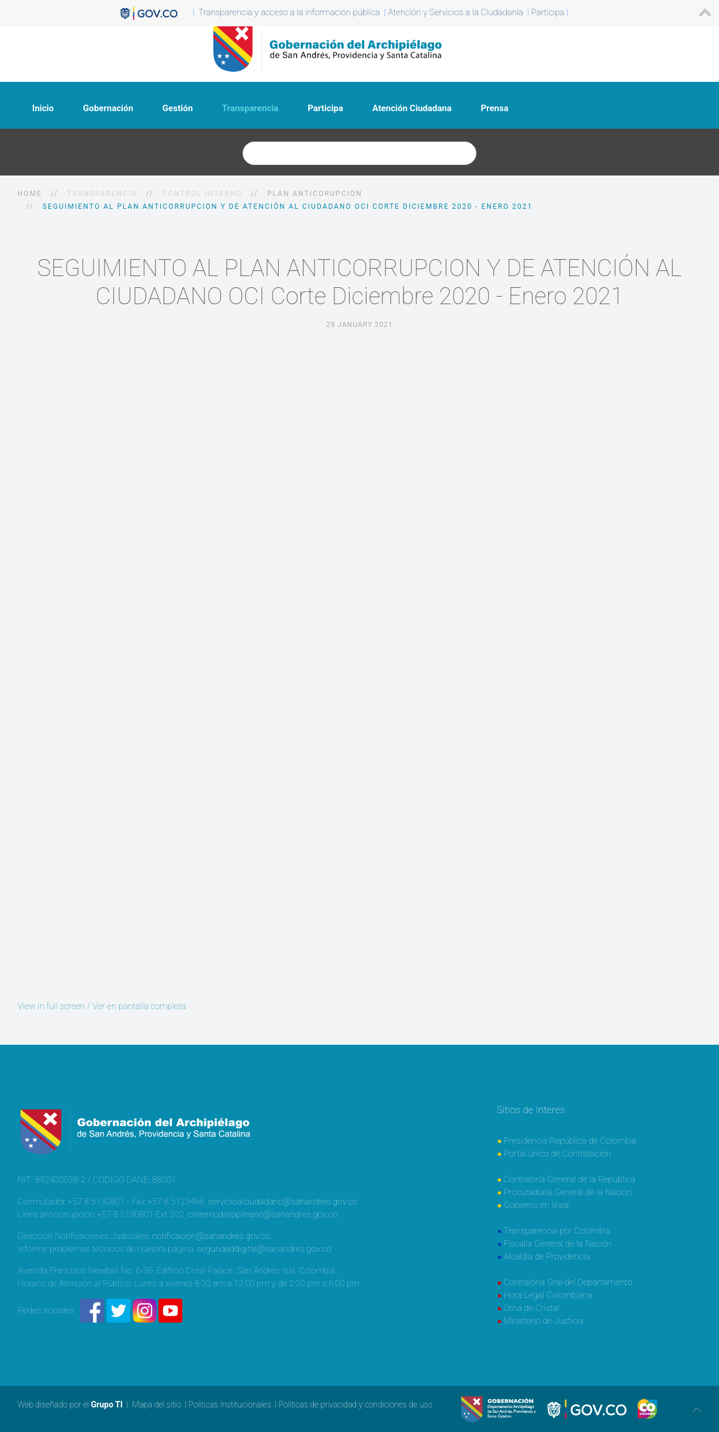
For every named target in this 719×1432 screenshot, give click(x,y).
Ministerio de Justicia (544, 1321)
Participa (325, 108)
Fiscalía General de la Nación (558, 1243)
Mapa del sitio (156, 1404)
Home (30, 194)
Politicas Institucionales (229, 1404)
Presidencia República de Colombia (570, 1140)
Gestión (178, 108)
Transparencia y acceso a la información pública (289, 12)
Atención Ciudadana (412, 108)
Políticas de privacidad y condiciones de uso (355, 1404)
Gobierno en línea (536, 1205)
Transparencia (250, 108)
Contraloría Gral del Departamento (568, 1282)
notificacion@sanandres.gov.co (211, 1236)
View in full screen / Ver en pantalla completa (102, 1006)
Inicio (43, 108)
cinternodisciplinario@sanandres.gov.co (262, 1214)
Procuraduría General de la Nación (568, 1192)
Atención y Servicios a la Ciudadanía (455, 12)
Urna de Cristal (531, 1308)
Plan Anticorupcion (314, 194)
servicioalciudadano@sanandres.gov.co (282, 1201)
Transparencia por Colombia (556, 1231)
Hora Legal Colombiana (548, 1295)
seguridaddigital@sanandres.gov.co (264, 1249)
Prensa (494, 108)
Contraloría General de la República (569, 1179)
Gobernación (108, 108)
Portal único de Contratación (557, 1153)
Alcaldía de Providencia (547, 1256)
